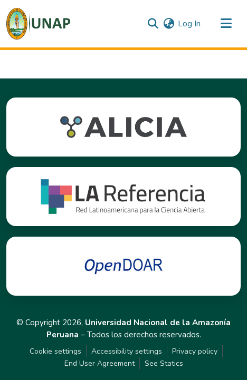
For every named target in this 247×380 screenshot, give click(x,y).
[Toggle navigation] (226, 24)
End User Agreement (99, 363)
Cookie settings (55, 351)
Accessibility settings (126, 351)
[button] (38, 24)
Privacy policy (194, 351)
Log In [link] (189, 24)
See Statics (164, 363)
